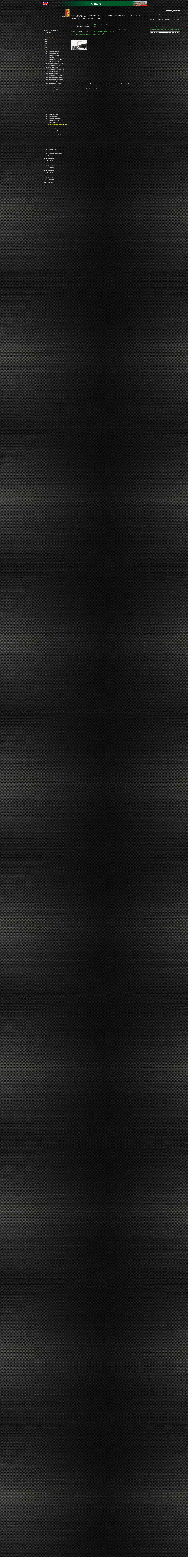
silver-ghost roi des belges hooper (51, 106)
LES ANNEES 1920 (48, 160)
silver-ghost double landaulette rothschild (52, 79)
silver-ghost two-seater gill (49, 100)
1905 (44, 41)
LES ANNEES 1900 (48, 37)
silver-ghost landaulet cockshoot (50, 89)
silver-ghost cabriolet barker (49, 104)
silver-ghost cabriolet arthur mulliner (51, 67)
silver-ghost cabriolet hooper (50, 110)
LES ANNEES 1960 (48, 170)
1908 (44, 47)
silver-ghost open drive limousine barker (52, 75)
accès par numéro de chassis (50, 30)
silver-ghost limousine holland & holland (52, 77)
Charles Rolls (46, 35)
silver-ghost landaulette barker (50, 73)
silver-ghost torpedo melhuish (50, 91)
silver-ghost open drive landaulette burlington (53, 102)
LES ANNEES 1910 (48, 158)
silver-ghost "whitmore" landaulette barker (52, 135)
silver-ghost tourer (47, 126)
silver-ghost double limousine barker (51, 136)
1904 (44, 39)
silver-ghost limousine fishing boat (51, 128)
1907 (44, 45)
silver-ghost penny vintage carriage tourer (52, 63)
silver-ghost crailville (48, 57)
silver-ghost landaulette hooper (50, 61)
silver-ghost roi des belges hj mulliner (51, 65)
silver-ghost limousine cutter (49, 116)
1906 (44, 43)
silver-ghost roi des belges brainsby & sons (52, 120)
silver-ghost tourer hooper (49, 108)
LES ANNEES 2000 (48, 179)
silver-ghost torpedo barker (49, 122)
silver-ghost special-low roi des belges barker (53, 130)
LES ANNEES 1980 (48, 175)
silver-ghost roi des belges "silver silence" (52, 95)
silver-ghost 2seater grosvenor (50, 53)
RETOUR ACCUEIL (46, 7)
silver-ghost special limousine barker (51, 87)
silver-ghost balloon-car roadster (50, 55)
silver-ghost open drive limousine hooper (52, 139)
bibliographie (46, 27)
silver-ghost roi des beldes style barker (52, 153)
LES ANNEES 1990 (48, 177)
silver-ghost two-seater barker (50, 114)
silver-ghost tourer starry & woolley (51, 81)
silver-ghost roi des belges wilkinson (51, 118)
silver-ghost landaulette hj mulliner (51, 151)
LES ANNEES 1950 (48, 167)
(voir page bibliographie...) (84, 31)
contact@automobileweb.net (109, 25)
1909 (44, 49)
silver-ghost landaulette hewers (50, 98)
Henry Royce (46, 32)
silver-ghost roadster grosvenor (50, 93)
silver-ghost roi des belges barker (51, 51)
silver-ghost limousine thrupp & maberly (52, 147)
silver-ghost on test (48, 141)
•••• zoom (46, 155)
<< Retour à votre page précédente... (157, 14)
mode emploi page (47, 182)
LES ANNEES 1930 (48, 162)
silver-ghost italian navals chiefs (50, 145)
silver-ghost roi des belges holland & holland (53, 69)
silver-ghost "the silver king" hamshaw (51, 83)
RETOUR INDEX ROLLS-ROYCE (61, 7)
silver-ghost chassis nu (48, 132)
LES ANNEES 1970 (48, 172)
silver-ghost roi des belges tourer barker (52, 59)
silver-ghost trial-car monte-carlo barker (52, 112)
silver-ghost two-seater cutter (50, 143)
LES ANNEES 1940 (48, 165)
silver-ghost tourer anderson (49, 149)
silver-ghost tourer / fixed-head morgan (52, 71)
